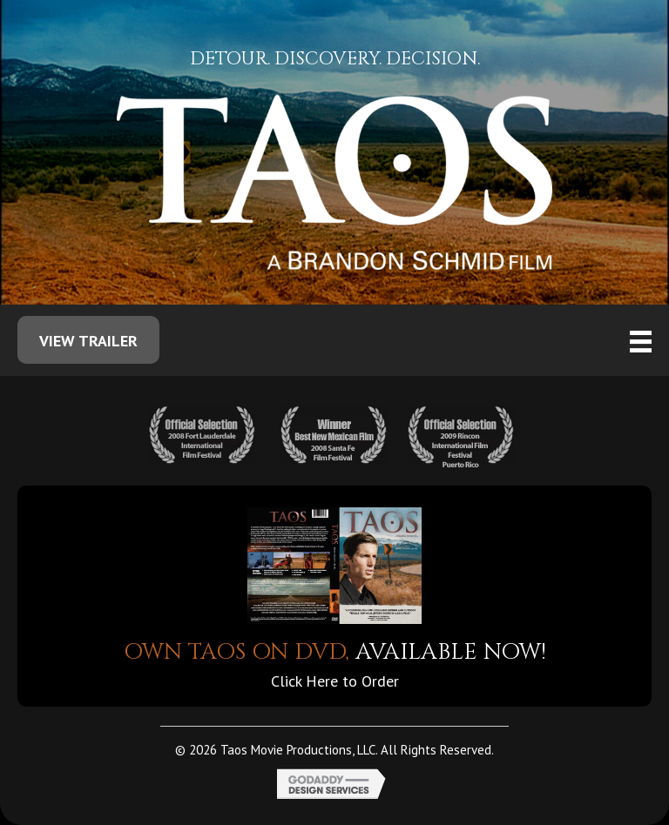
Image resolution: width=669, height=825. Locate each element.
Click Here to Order (335, 681)
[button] (88, 340)
